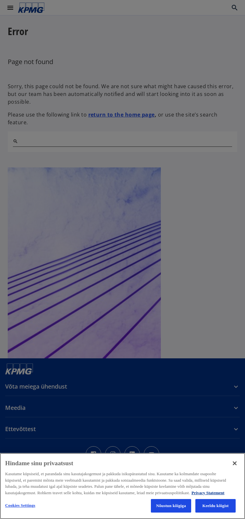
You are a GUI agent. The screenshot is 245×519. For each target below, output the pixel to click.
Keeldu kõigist (215, 505)
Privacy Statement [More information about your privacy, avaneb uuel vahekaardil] (207, 492)
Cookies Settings (20, 505)
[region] (122, 486)
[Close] (235, 463)
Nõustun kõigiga (171, 505)
